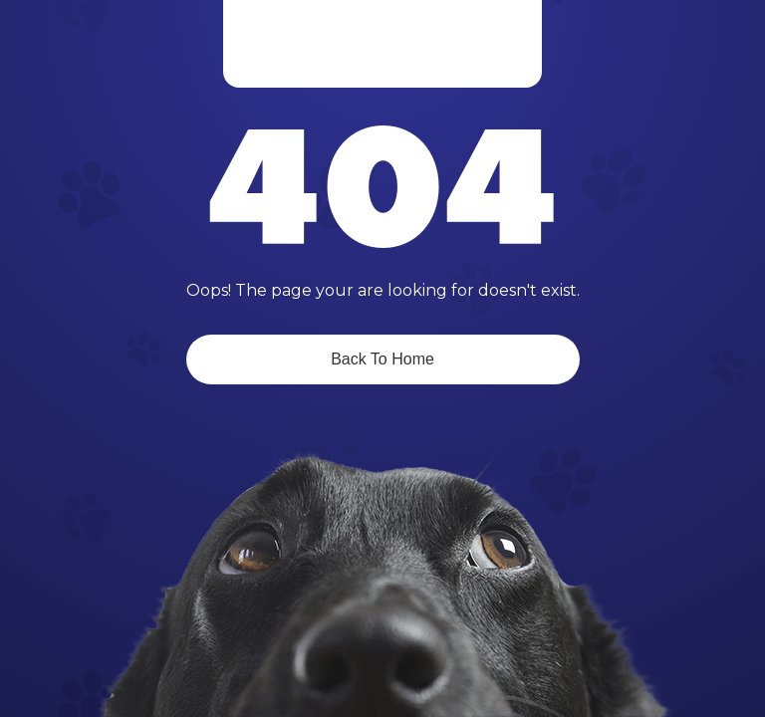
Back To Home (382, 359)
